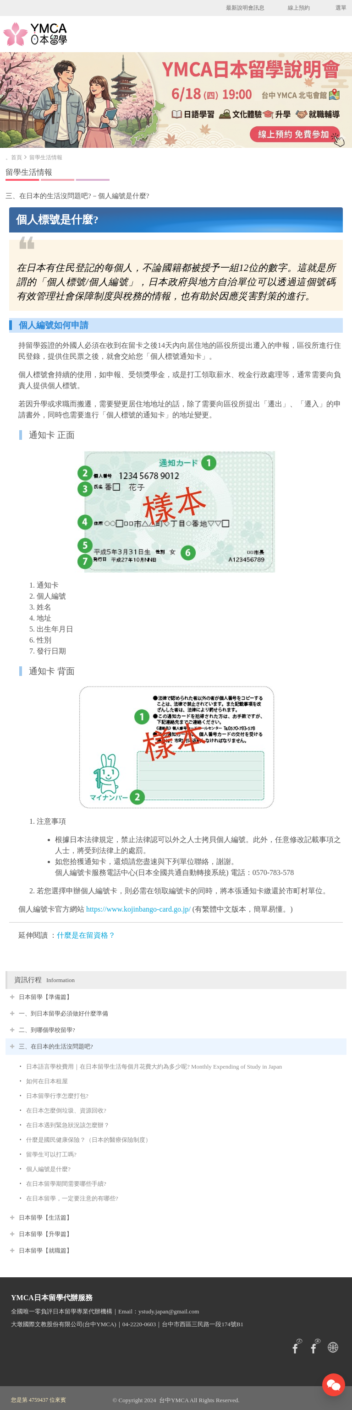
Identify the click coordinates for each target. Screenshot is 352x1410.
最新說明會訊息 (245, 8)
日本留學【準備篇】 (45, 997)
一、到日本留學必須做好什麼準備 (63, 1013)
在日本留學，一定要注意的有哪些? (72, 1198)
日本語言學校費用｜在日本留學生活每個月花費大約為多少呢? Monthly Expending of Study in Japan (154, 1066)
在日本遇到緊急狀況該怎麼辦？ (68, 1125)
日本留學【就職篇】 (45, 1250)
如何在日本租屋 (47, 1081)
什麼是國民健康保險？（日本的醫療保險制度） (88, 1139)
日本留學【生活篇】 (45, 1217)
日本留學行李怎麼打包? (57, 1095)
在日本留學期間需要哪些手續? (66, 1183)
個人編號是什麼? (48, 1169)
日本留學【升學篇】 (45, 1234)
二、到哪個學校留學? (47, 1029)
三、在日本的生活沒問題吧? (56, 1046)
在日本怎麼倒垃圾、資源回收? (66, 1110)
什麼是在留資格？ (86, 935)
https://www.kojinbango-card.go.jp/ (138, 909)
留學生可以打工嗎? (51, 1154)
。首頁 (14, 157)
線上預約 (299, 8)
